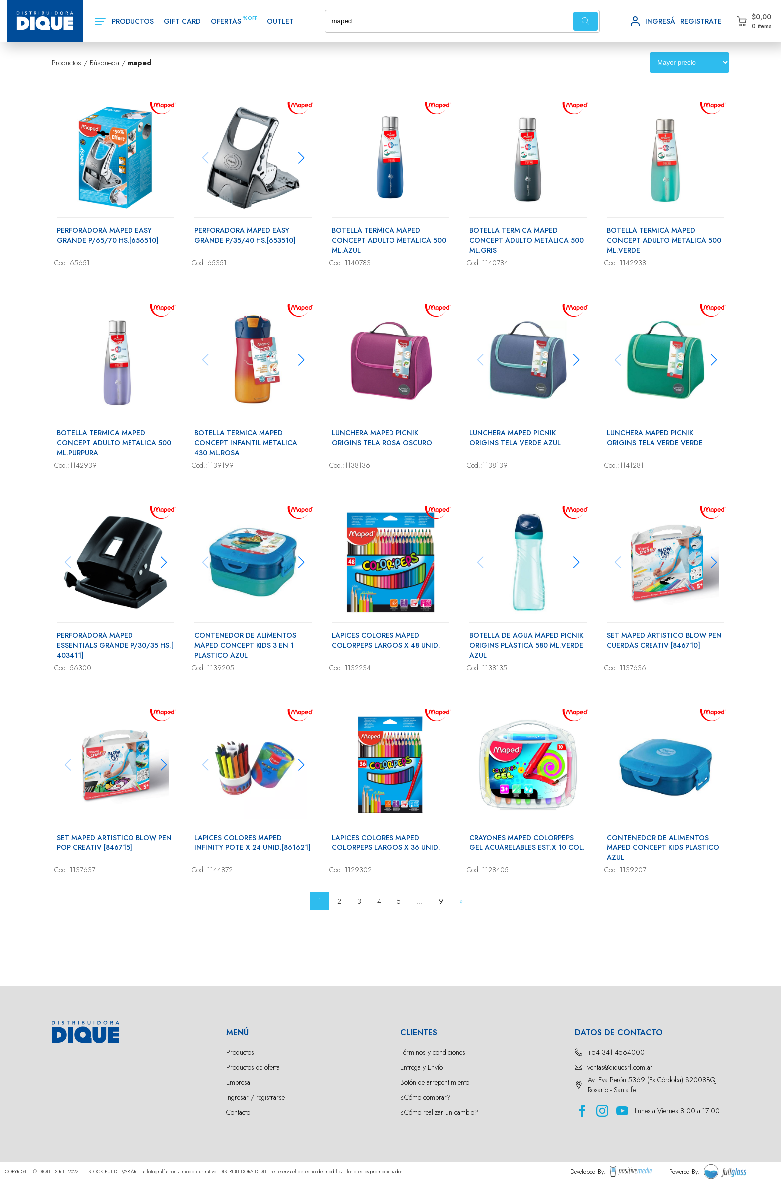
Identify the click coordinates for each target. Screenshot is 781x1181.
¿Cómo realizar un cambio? (439, 1112)
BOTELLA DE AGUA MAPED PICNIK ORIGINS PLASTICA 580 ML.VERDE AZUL (526, 645)
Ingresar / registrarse (255, 1097)
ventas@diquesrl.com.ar (619, 1067)
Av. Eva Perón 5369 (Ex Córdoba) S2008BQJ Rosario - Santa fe (652, 1085)
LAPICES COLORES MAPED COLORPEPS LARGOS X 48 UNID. (386, 640)
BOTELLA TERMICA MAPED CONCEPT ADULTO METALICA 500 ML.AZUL (389, 240)
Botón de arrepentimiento (434, 1082)
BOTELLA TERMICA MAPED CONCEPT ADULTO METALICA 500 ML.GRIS (526, 240)
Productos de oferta (253, 1067)
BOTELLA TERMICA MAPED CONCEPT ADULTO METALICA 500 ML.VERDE (664, 240)
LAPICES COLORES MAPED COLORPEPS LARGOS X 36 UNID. (386, 842)
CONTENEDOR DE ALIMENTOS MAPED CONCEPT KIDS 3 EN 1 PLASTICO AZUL (245, 645)
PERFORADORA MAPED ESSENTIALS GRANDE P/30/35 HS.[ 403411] (115, 645)
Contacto (238, 1112)
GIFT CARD (182, 21)
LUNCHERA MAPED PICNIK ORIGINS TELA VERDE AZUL (515, 438)
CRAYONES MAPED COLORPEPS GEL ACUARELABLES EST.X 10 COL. (527, 842)
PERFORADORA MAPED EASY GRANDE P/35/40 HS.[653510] (245, 235)
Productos (240, 1052)
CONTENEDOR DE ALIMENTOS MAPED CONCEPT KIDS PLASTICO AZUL (663, 847)
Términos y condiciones (432, 1052)
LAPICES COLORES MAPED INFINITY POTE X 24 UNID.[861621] (252, 842)
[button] (301, 158)
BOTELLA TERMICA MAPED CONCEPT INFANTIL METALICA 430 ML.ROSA (245, 443)
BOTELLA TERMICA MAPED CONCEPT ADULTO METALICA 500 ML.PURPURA (114, 443)
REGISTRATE (701, 21)
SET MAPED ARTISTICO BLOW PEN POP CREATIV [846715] (114, 842)
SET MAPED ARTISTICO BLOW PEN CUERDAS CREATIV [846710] (664, 640)
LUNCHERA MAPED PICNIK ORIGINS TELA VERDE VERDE (655, 438)
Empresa (238, 1082)
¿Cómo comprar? (425, 1097)
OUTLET (280, 21)
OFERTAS (226, 21)
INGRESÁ (660, 21)
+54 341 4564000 (616, 1052)
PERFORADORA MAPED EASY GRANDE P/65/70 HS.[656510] (108, 235)
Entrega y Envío (421, 1067)
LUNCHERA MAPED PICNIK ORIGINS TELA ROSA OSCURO (382, 438)
